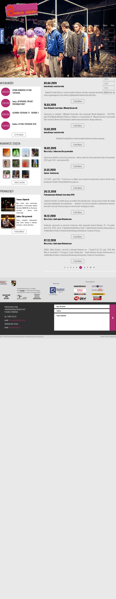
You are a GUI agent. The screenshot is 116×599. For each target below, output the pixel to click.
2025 (106, 35)
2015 (106, 79)
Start (67, 25)
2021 (106, 52)
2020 (106, 57)
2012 (106, 92)
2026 (106, 30)
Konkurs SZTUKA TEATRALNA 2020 (24, 124)
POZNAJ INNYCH (19, 231)
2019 (106, 61)
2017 (106, 70)
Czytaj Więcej (77, 101)
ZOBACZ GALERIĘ (19, 182)
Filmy (112, 25)
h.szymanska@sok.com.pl (17, 320)
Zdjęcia (105, 25)
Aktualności (76, 25)
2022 (106, 48)
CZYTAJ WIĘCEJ (18, 134)
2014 (106, 83)
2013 (106, 88)
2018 (106, 66)
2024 (106, 39)
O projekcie (87, 25)
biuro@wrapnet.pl (14, 327)
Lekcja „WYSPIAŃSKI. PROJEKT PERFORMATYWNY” (22, 102)
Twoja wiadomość (82, 322)
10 (90, 267)
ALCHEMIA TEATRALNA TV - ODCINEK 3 (25, 112)
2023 (106, 44)
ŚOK (6, 336)
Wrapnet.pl (112, 336)
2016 (106, 74)
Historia (96, 25)
